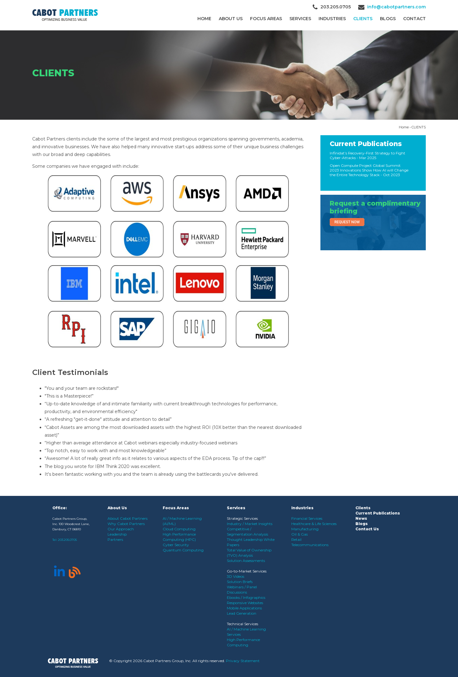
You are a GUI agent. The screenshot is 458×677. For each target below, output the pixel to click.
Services (300, 18)
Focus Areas (266, 18)
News (361, 518)
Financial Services (306, 518)
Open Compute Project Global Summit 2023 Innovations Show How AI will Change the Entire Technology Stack (369, 170)
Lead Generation (241, 613)
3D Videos (235, 576)
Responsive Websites (245, 602)
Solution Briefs (240, 581)
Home (204, 18)
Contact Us (367, 529)
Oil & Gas (299, 534)
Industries (332, 18)
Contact (414, 18)
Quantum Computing (183, 550)
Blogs (388, 18)
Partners (115, 539)
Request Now (347, 222)
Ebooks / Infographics (246, 597)
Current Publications (366, 144)
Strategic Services (242, 518)
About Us (231, 18)
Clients (363, 508)
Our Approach (121, 529)
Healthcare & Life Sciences (314, 523)
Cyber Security (176, 544)
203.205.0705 (67, 540)
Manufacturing (305, 529)
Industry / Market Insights (249, 523)
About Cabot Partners (128, 518)
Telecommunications (309, 544)
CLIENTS (362, 18)
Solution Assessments (246, 560)
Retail (296, 539)
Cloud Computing (179, 529)
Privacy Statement (243, 660)
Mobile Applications (244, 608)
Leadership (117, 534)
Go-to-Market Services (246, 571)
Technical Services (242, 623)
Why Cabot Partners (126, 523)
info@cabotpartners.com (396, 7)
